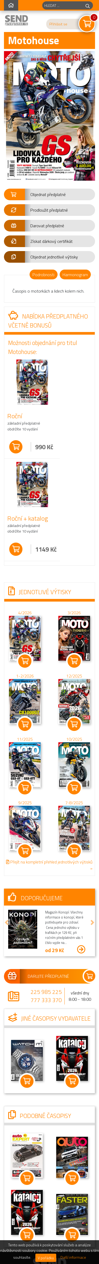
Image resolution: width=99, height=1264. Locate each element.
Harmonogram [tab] (75, 274)
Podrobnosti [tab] (43, 274)
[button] (49, 194)
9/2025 (25, 802)
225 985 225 (46, 992)
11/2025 (25, 739)
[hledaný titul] (62, 5)
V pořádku (46, 1258)
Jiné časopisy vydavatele (49, 1018)
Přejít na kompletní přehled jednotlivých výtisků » (49, 865)
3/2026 (74, 612)
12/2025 (74, 676)
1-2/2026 (25, 676)
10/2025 (74, 739)
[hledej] (87, 5)
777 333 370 (46, 1000)
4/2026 (25, 612)
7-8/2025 (74, 802)
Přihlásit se (58, 24)
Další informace (73, 1257)
